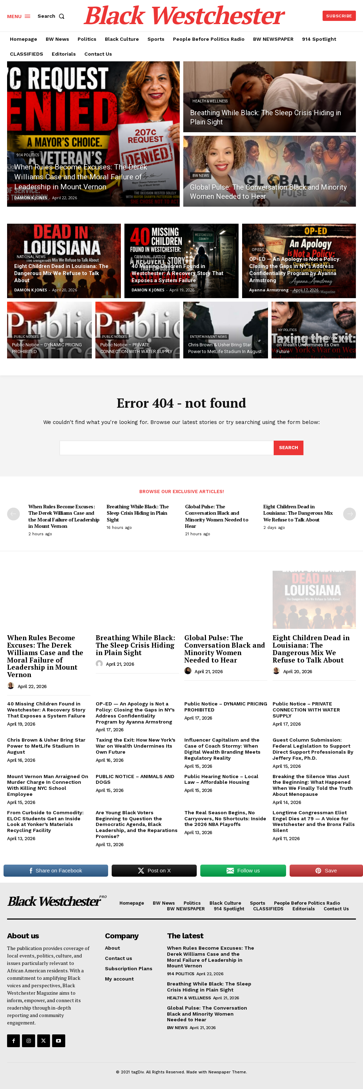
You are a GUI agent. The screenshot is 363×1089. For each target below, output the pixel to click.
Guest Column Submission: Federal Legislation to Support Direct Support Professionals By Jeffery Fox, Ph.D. (313, 748)
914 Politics (28, 155)
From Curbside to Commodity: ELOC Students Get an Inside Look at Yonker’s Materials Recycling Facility (45, 821)
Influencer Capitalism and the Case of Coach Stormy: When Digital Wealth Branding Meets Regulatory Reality (222, 748)
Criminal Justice (150, 257)
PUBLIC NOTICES (26, 337)
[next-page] (349, 514)
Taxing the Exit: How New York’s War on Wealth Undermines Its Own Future (135, 746)
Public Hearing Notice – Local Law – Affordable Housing (221, 779)
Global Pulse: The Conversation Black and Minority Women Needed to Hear (216, 516)
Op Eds (258, 250)
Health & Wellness (210, 101)
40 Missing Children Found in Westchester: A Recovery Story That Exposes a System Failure (46, 710)
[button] (52, 16)
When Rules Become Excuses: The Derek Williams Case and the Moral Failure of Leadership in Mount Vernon (64, 516)
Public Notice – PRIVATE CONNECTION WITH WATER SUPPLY (306, 710)
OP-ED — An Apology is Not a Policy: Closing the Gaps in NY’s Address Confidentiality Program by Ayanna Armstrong (135, 712)
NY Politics (287, 330)
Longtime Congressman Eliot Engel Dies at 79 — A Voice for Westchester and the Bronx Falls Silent (314, 821)
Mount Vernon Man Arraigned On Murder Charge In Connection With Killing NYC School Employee (47, 785)
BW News (200, 176)
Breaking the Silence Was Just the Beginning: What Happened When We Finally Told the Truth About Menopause (313, 785)
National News (31, 257)
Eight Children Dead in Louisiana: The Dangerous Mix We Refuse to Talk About (298, 513)
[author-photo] (11, 686)
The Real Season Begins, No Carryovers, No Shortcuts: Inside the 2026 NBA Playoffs (225, 818)
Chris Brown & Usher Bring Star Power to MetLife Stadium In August (46, 746)
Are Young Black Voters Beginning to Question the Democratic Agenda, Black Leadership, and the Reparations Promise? (137, 824)
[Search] (288, 448)
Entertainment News (208, 337)
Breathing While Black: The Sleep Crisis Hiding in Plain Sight (137, 513)
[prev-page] (13, 514)
